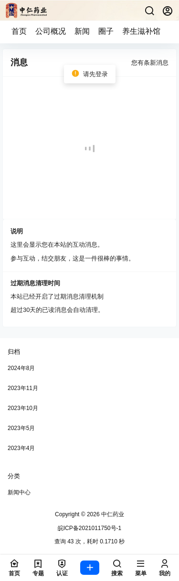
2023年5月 (21, 428)
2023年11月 (23, 388)
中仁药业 (112, 514)
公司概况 (50, 31)
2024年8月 (21, 368)
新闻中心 (19, 492)
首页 (19, 31)
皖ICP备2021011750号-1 (89, 528)
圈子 (106, 31)
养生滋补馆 (141, 31)
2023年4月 (21, 448)
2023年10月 (23, 408)
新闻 (82, 31)
